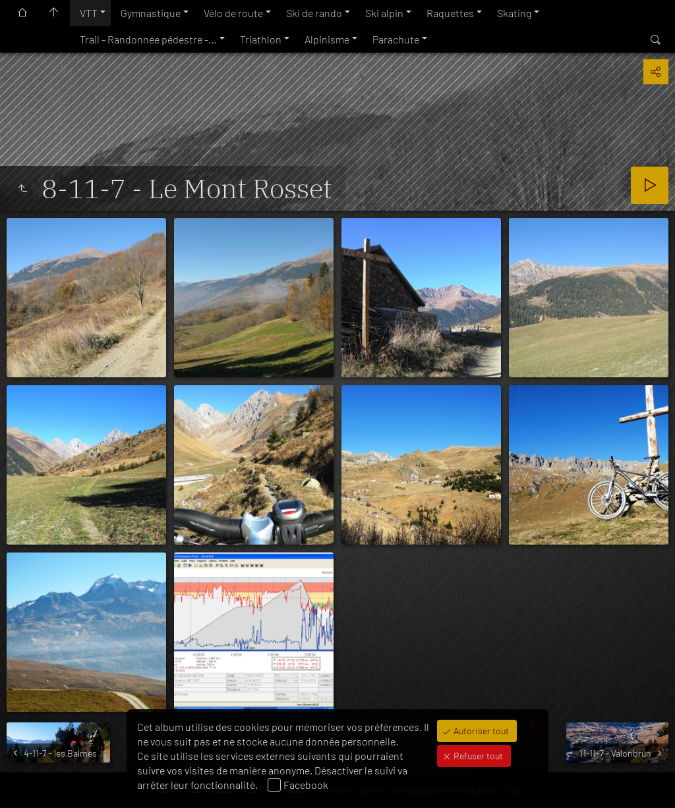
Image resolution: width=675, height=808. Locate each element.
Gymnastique (151, 13)
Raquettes (450, 13)
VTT (89, 13)
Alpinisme (327, 39)
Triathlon (260, 39)
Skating (514, 13)
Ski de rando (314, 13)
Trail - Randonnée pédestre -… (148, 39)
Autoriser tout (480, 730)
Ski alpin (384, 13)
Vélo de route (233, 13)
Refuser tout (477, 755)
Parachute (395, 39)
